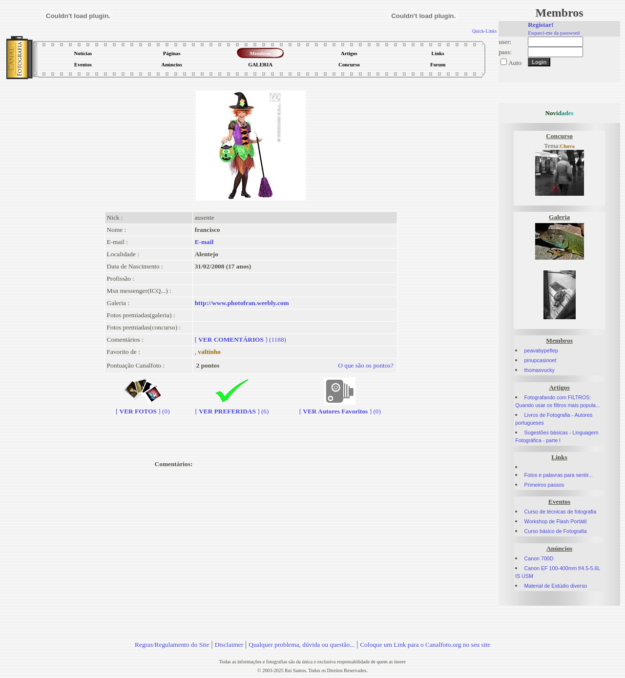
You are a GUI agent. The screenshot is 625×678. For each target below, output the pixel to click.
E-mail (204, 242)
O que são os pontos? (365, 365)
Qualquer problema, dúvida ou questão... (301, 644)
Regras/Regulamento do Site (172, 644)
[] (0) (143, 407)
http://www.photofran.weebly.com (242, 303)
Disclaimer (229, 644)
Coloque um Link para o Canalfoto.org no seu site (425, 644)
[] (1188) (240, 339)
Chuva (567, 146)
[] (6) (232, 407)
